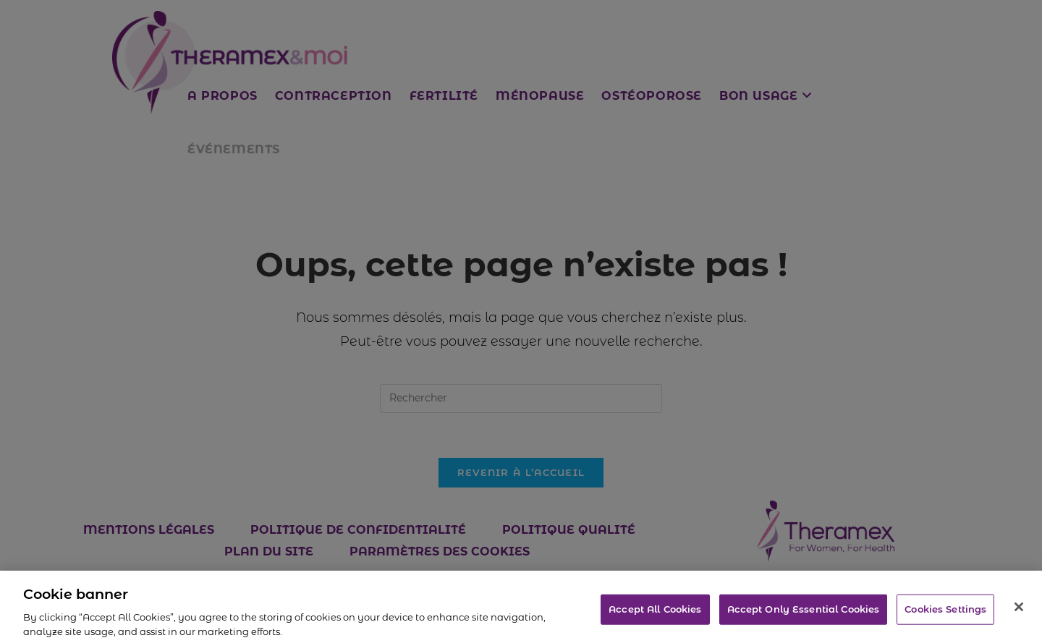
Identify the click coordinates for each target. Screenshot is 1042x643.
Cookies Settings (945, 612)
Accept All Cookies (655, 612)
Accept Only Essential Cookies (803, 612)
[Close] (1019, 610)
